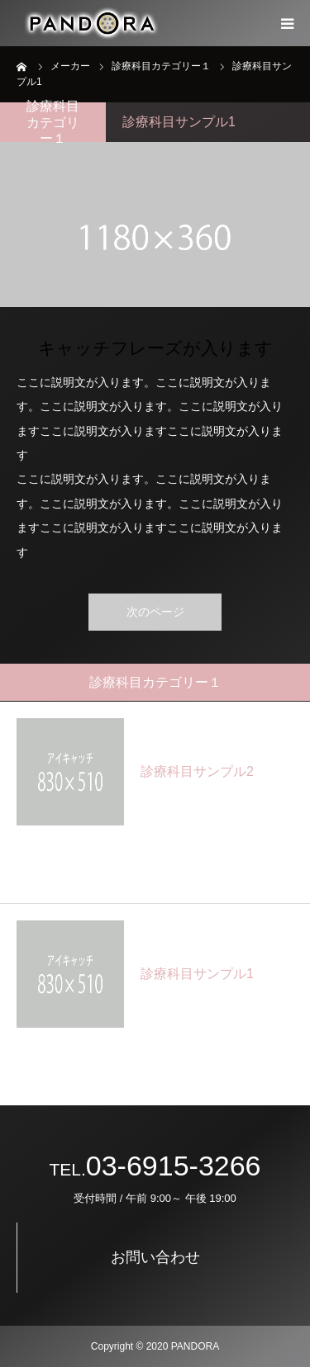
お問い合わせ (155, 1257)
